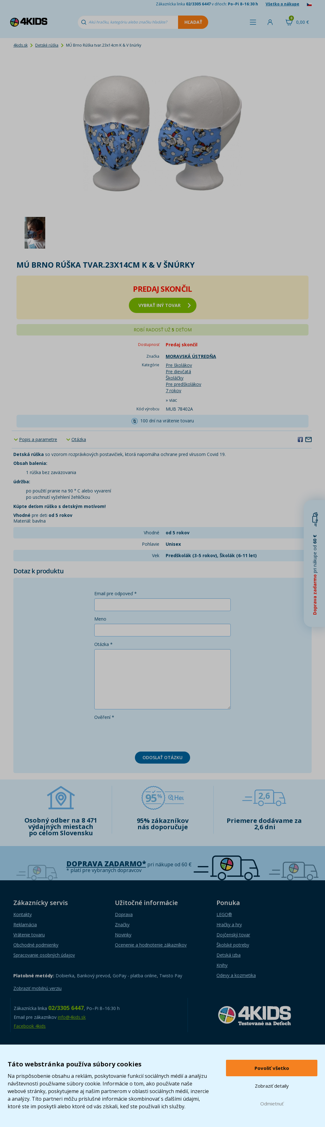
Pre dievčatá (178, 371)
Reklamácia (25, 925)
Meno (100, 619)
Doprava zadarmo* (106, 864)
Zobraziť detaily (272, 1086)
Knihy (222, 965)
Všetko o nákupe (282, 4)
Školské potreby (232, 945)
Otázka (78, 439)
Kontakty (22, 914)
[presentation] (142, 734)
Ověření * (104, 717)
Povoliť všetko (272, 1068)
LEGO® (224, 914)
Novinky (123, 935)
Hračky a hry (229, 925)
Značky (122, 925)
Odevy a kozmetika (236, 975)
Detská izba (228, 955)
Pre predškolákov (183, 384)
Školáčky (174, 378)
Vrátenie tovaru (29, 935)
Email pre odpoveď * (115, 593)
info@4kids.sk (72, 1017)
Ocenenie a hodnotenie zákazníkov (151, 945)
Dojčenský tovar (233, 935)
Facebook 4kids (30, 1026)
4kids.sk (20, 45)
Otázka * (103, 644)
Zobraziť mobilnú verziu (37, 988)
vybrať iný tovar (164, 305)
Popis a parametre (38, 439)
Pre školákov (179, 365)
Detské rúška (46, 45)
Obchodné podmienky (35, 945)
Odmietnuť (271, 1103)
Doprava (124, 914)
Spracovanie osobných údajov (44, 955)
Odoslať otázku (162, 757)
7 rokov (173, 391)
